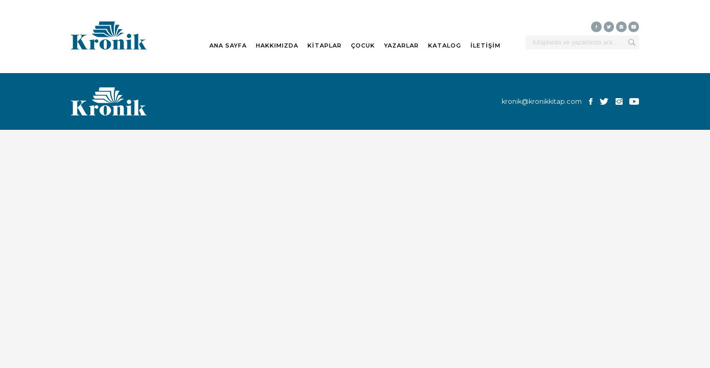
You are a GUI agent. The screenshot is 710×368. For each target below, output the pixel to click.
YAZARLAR (401, 45)
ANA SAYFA (228, 45)
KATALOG (444, 45)
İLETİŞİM (485, 45)
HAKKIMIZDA (277, 45)
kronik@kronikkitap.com (542, 101)
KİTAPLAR (324, 45)
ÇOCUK (363, 45)
